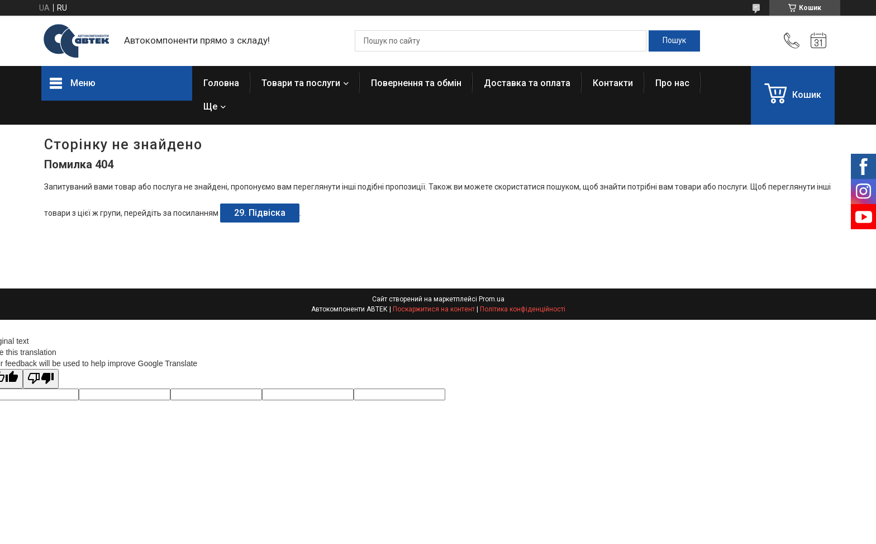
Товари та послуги (300, 83)
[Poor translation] (41, 379)
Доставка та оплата (527, 83)
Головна (221, 83)
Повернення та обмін (416, 83)
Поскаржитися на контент (434, 309)
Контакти (613, 83)
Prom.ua (491, 299)
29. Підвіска (259, 212)
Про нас (672, 83)
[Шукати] (674, 40)
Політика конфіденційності (522, 309)
